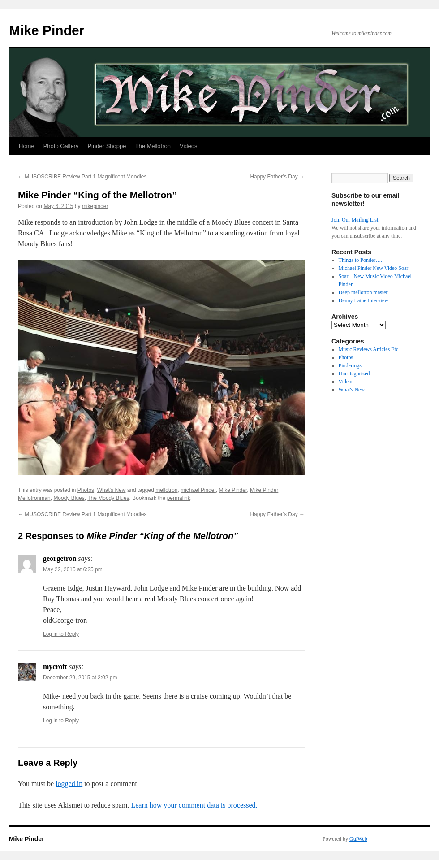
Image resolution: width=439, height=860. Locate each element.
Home (26, 146)
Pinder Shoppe (106, 146)
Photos (85, 490)
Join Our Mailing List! (355, 220)
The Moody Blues (108, 498)
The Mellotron (152, 146)
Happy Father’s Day (277, 177)
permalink (178, 498)
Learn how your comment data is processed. (194, 805)
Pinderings (350, 365)
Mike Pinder (46, 30)
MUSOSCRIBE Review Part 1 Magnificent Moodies (82, 177)
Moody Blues (68, 498)
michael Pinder (198, 490)
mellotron (166, 490)
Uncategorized (354, 373)
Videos (189, 146)
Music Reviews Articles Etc (369, 349)
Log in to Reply (61, 634)
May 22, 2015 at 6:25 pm (73, 569)
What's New (111, 490)
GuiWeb (358, 839)
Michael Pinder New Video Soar (374, 268)
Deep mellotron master (363, 292)
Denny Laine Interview (363, 300)
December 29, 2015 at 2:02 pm (80, 677)
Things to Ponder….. (361, 260)
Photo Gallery (61, 146)
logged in (69, 783)
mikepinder (95, 206)
